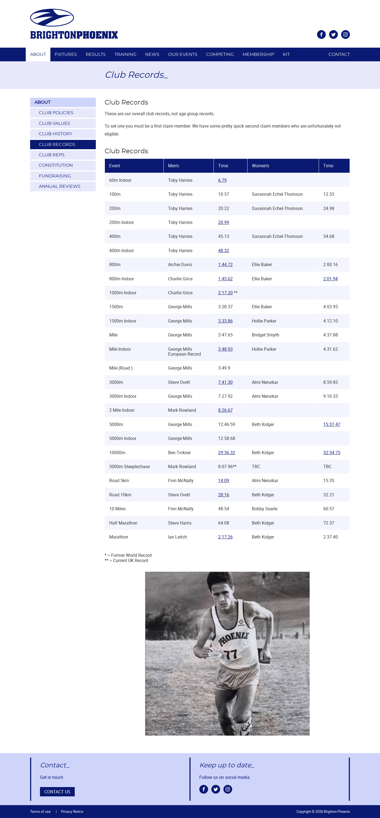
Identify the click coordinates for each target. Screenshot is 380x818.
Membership (258, 54)
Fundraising (55, 176)
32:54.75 (331, 453)
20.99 (223, 222)
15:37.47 (331, 424)
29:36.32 (226, 453)
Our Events (182, 54)
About (38, 54)
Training (125, 54)
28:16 (223, 495)
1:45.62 (225, 279)
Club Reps (52, 155)
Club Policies (56, 113)
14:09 (223, 480)
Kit (286, 54)
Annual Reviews (59, 186)
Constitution (56, 165)
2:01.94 (330, 279)
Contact (339, 54)
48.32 (223, 250)
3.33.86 (225, 321)
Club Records (57, 144)
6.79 (222, 180)
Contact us (57, 792)
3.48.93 (225, 349)
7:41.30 (225, 382)
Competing (220, 54)
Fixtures (66, 54)
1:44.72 (225, 264)
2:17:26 (225, 537)
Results (96, 54)
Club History (55, 134)
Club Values (54, 123)
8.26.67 (225, 410)
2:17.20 (225, 293)
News (152, 54)
